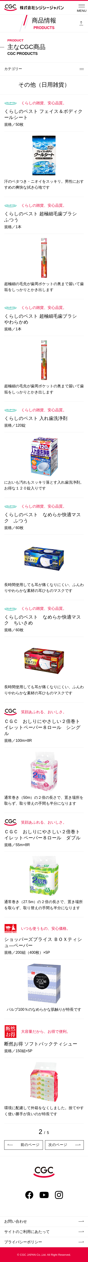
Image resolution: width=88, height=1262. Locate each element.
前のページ (24, 1145)
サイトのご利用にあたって (44, 1232)
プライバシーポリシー (44, 1242)
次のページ (64, 1145)
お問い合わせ (44, 1221)
